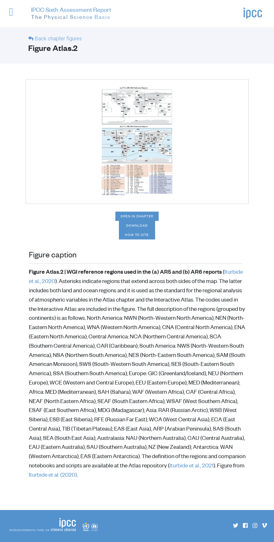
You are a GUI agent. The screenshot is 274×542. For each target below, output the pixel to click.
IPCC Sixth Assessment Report (71, 13)
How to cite (137, 235)
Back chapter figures (58, 39)
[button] (14, 14)
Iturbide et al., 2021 (191, 465)
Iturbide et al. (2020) (53, 474)
